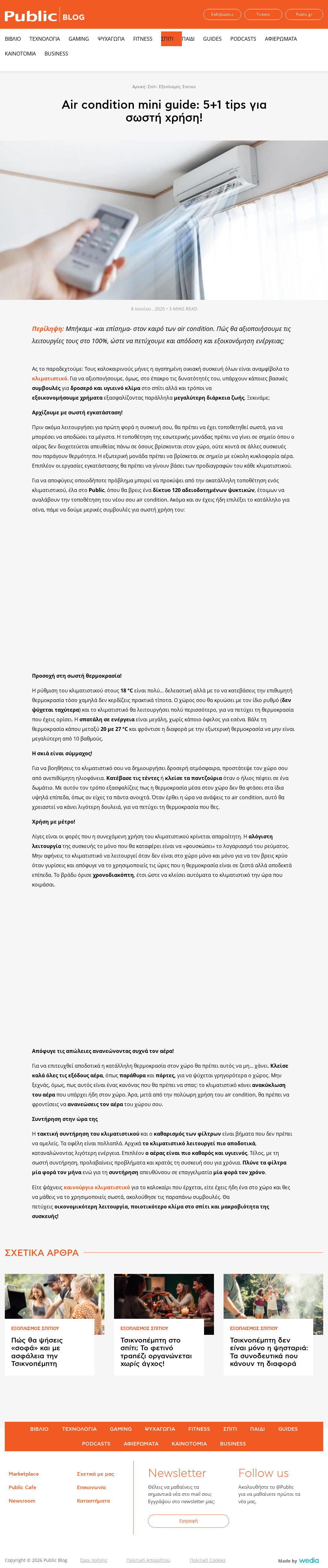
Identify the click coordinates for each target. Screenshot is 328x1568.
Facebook (247, 1521)
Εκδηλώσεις (222, 14)
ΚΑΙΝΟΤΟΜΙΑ (20, 53)
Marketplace (24, 1474)
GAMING (79, 38)
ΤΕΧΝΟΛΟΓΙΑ (44, 38)
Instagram (294, 1521)
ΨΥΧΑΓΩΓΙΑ (111, 38)
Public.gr (304, 14)
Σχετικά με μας (95, 1474)
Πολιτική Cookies (208, 1560)
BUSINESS (56, 53)
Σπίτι (152, 87)
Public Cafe (22, 1487)
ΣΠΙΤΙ (167, 38)
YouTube (278, 1521)
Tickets (263, 14)
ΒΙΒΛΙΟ (13, 38)
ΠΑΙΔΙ (188, 38)
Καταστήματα (93, 1501)
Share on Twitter (14, 342)
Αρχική (138, 87)
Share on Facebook (14, 328)
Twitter (262, 1521)
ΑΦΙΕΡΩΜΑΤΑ (281, 38)
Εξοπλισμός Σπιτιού (177, 87)
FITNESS (142, 38)
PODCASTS (243, 38)
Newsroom (22, 1501)
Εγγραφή (188, 1521)
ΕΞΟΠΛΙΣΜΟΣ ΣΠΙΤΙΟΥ (35, 1329)
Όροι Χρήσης (94, 1560)
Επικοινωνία (91, 1487)
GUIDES (212, 38)
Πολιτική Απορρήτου (148, 1560)
